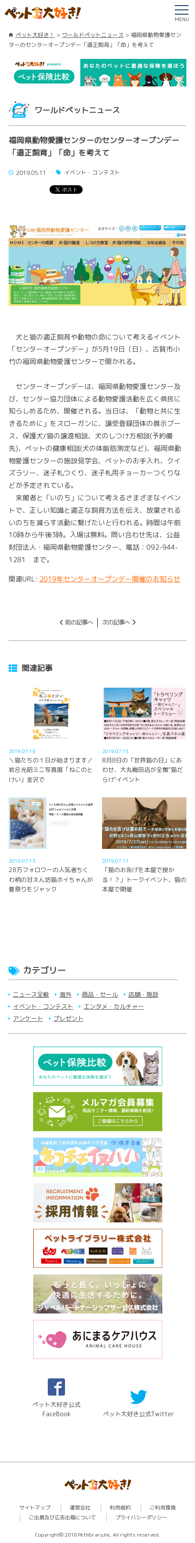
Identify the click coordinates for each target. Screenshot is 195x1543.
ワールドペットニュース (93, 35)
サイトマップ (34, 1507)
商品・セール (100, 994)
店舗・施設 (143, 994)
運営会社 (80, 1507)
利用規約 (120, 1507)
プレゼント (68, 1018)
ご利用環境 (163, 1507)
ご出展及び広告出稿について (62, 1517)
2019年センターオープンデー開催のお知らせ (109, 579)
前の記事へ (79, 622)
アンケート (28, 1018)
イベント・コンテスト (43, 1006)
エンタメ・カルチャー (114, 1006)
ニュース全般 (31, 994)
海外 (65, 994)
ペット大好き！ (35, 35)
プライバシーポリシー (141, 1517)
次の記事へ (116, 622)
